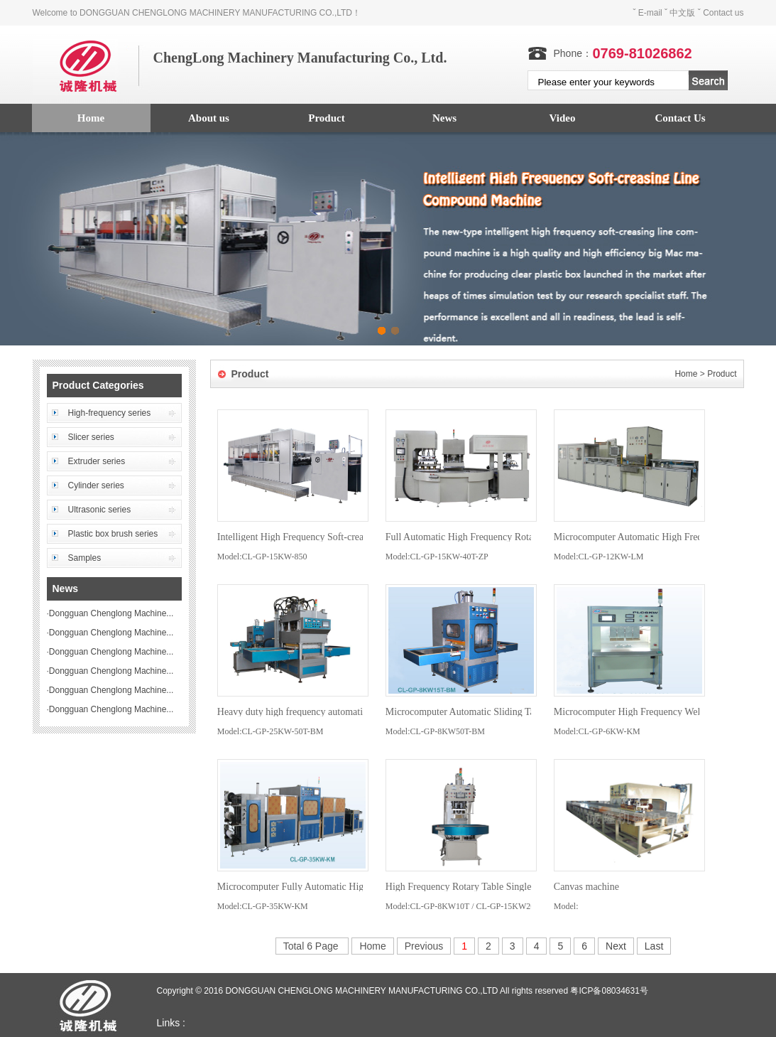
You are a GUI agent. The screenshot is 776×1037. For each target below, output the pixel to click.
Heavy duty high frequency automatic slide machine (321, 711)
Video (563, 118)
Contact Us (680, 118)
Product (326, 118)
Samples (85, 558)
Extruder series (97, 461)
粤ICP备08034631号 (608, 991)
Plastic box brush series (113, 534)
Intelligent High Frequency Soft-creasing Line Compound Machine (351, 537)
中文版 (682, 13)
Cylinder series (96, 485)
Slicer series (91, 437)
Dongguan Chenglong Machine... (111, 613)
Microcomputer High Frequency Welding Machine (654, 711)
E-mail (650, 13)
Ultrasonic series (99, 510)
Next (616, 946)
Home (90, 118)
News (444, 118)
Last (654, 946)
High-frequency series (109, 413)
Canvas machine (586, 886)
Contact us (723, 13)
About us (208, 118)
